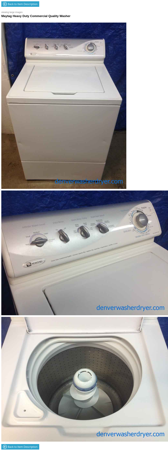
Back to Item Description (23, 4)
